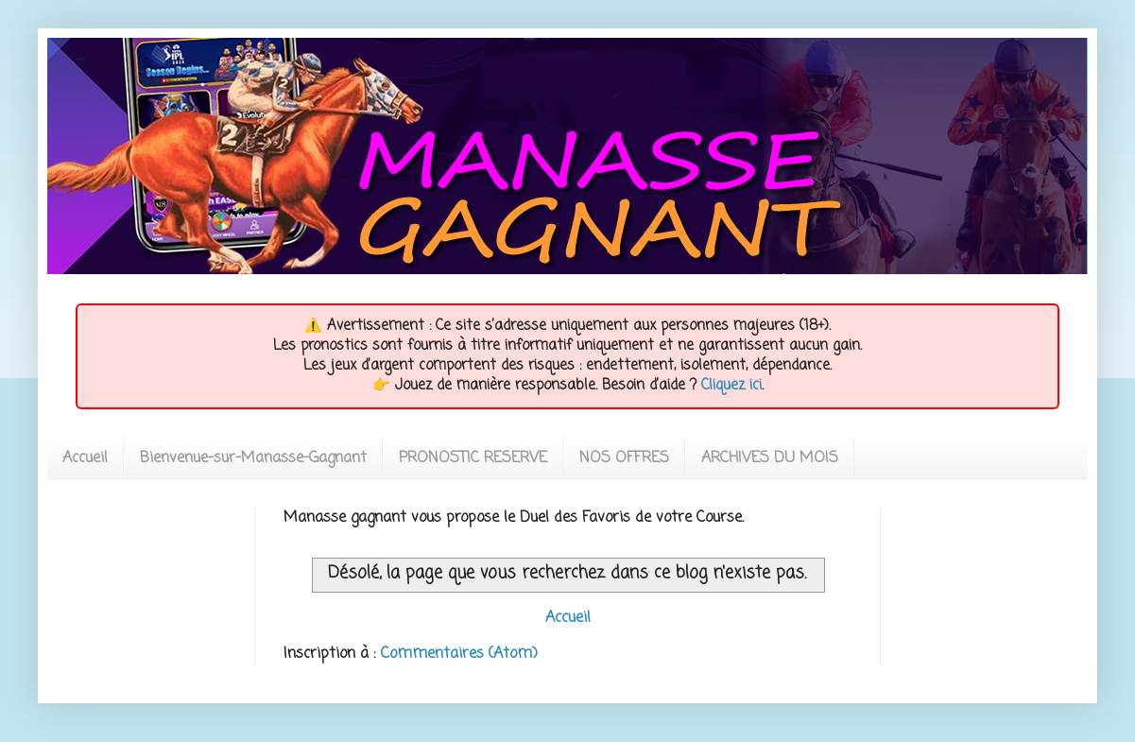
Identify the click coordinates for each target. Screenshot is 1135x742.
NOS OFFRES (624, 458)
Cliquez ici (731, 385)
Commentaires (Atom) (459, 654)
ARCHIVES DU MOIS (769, 458)
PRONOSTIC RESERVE (473, 458)
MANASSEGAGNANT (80, 59)
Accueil (85, 458)
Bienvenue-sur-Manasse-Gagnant (253, 458)
